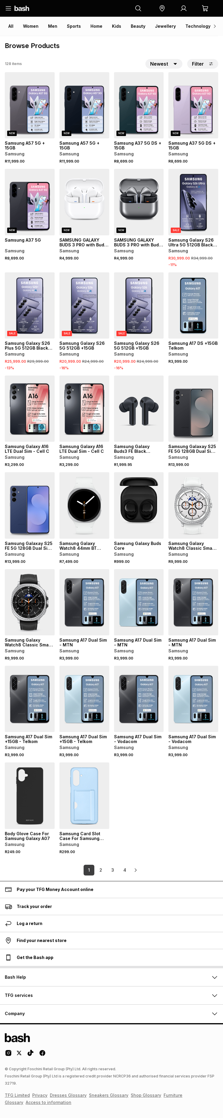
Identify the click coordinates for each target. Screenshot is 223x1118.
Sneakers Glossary (108, 1095)
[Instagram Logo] (8, 1055)
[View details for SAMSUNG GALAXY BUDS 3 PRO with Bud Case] (84, 202)
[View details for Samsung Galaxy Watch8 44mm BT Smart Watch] (84, 505)
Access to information (48, 1102)
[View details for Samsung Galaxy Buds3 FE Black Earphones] (139, 409)
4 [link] (124, 870)
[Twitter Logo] (19, 1055)
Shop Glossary (146, 1095)
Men (52, 26)
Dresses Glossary (68, 1095)
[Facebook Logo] (42, 1055)
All (10, 26)
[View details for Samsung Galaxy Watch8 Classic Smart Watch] (193, 505)
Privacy (39, 1095)
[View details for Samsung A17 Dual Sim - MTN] (84, 602)
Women (31, 26)
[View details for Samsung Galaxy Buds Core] (139, 505)
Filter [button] (202, 64)
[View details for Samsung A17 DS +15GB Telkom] (193, 305)
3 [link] (112, 870)
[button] (162, 8)
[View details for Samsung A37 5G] (30, 202)
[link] (135, 870)
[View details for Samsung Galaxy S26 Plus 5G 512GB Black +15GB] (30, 305)
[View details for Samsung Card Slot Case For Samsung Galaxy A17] (84, 795)
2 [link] (100, 870)
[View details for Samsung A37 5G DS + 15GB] (139, 105)
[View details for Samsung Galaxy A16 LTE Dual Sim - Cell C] (30, 409)
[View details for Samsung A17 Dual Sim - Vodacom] (139, 699)
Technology (197, 26)
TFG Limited (17, 1095)
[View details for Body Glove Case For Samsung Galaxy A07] (30, 795)
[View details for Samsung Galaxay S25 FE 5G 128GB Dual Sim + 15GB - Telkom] (193, 409)
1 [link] (89, 870)
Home (96, 26)
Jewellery (165, 26)
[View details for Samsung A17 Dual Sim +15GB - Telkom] (30, 699)
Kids (116, 26)
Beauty (138, 26)
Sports (74, 26)
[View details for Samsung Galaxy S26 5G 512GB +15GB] (84, 305)
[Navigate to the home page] (21, 8)
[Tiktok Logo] (30, 1055)
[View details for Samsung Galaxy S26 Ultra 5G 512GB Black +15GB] (193, 202)
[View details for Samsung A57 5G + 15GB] (30, 105)
